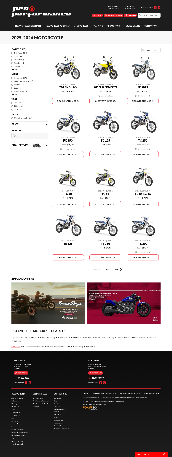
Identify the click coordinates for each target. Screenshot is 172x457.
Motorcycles (15, 404)
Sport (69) (18, 56)
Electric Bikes (15, 407)
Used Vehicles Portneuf (40, 404)
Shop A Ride (96, 404)
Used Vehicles (81, 26)
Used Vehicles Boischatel (41, 401)
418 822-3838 (113, 9)
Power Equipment (17, 430)
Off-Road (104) (20, 53)
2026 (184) (18, 103)
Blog (55, 401)
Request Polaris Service (61, 429)
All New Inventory (17, 398)
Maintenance (58, 423)
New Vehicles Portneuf (58, 26)
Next (118, 269)
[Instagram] (159, 7)
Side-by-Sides (15, 412)
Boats (13, 418)
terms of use (130, 397)
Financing (97, 26)
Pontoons (14, 421)
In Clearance (15, 401)
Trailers (13, 427)
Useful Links (60, 394)
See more (16, 69)
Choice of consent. (141, 397)
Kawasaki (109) (20, 78)
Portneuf (129, 6)
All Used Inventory (38, 398)
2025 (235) (18, 106)
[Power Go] (104, 408)
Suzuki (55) (18, 88)
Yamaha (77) (19, 84)
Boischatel (113, 6)
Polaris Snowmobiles (18, 435)
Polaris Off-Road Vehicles (19, 432)
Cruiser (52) (19, 59)
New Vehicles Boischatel (28, 26)
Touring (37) (19, 66)
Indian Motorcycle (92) (23, 81)
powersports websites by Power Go (114, 401)
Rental (56, 417)
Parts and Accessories (61, 426)
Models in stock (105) (23, 118)
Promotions (113, 26)
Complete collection (17, 444)
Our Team (57, 404)
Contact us (15, 346)
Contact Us (150, 26)
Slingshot (14, 438)
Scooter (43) (19, 63)
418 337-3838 (130, 9)
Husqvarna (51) (20, 91)
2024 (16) (18, 109)
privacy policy (119, 397)
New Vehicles (18, 394)
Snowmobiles (15, 415)
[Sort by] (151, 50)
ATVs (13, 409)
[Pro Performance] (41, 11)
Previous (94, 269)
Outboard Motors (17, 424)
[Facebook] (155, 7)
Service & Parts (132, 26)
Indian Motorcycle (17, 441)
